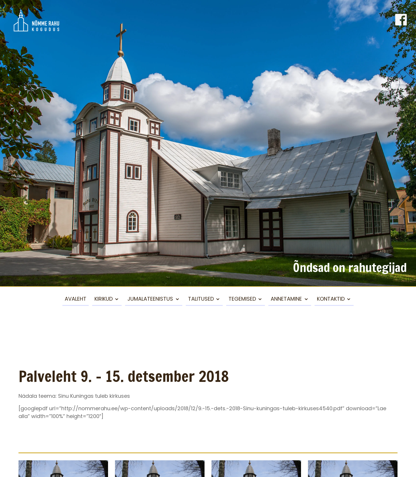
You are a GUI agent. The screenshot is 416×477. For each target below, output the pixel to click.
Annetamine (286, 298)
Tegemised (242, 298)
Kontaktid (331, 298)
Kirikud (103, 298)
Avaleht (75, 298)
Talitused (201, 298)
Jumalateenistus (150, 298)
